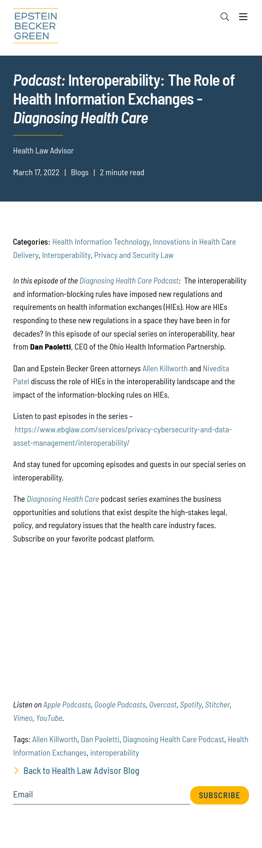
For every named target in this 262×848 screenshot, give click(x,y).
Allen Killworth (165, 368)
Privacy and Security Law (133, 255)
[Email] (101, 797)
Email (23, 794)
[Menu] (243, 19)
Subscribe (219, 795)
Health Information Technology (100, 241)
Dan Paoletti (100, 739)
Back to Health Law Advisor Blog (81, 770)
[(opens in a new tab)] (22, 718)
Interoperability (66, 255)
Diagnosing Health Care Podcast (128, 280)
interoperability (114, 752)
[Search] (225, 17)
